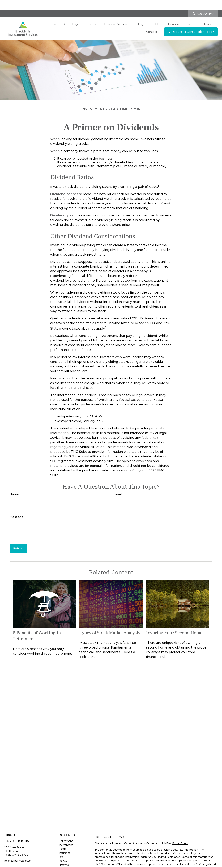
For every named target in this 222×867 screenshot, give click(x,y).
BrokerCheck (180, 833)
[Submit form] (18, 538)
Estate (63, 838)
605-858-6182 (21, 830)
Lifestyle (64, 854)
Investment (66, 834)
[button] (51, 13)
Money (63, 850)
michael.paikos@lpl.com (18, 850)
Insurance (64, 842)
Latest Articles (67, 858)
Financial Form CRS (112, 826)
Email (117, 484)
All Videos (64, 862)
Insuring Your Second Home (174, 622)
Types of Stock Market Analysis (109, 622)
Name (14, 484)
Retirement (66, 830)
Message (16, 507)
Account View (202, 3)
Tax (61, 846)
